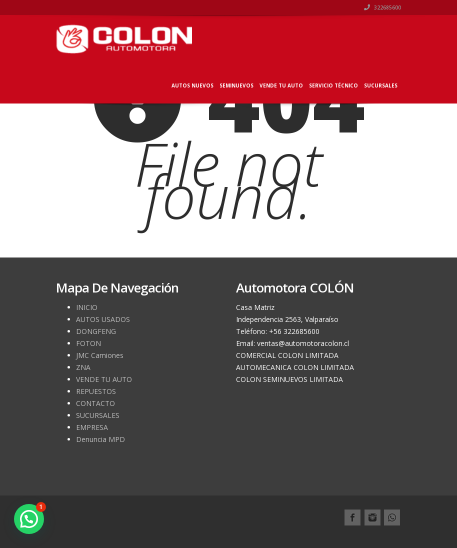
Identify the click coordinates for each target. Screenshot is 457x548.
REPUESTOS (96, 391)
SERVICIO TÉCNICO (333, 85)
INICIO (87, 307)
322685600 (382, 7)
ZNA (83, 367)
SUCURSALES (381, 85)
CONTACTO (95, 403)
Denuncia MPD (100, 439)
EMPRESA (92, 427)
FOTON (88, 343)
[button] (29, 519)
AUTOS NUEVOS (193, 85)
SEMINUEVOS (237, 85)
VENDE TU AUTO (281, 85)
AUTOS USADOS (103, 319)
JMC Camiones (100, 355)
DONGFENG (96, 331)
